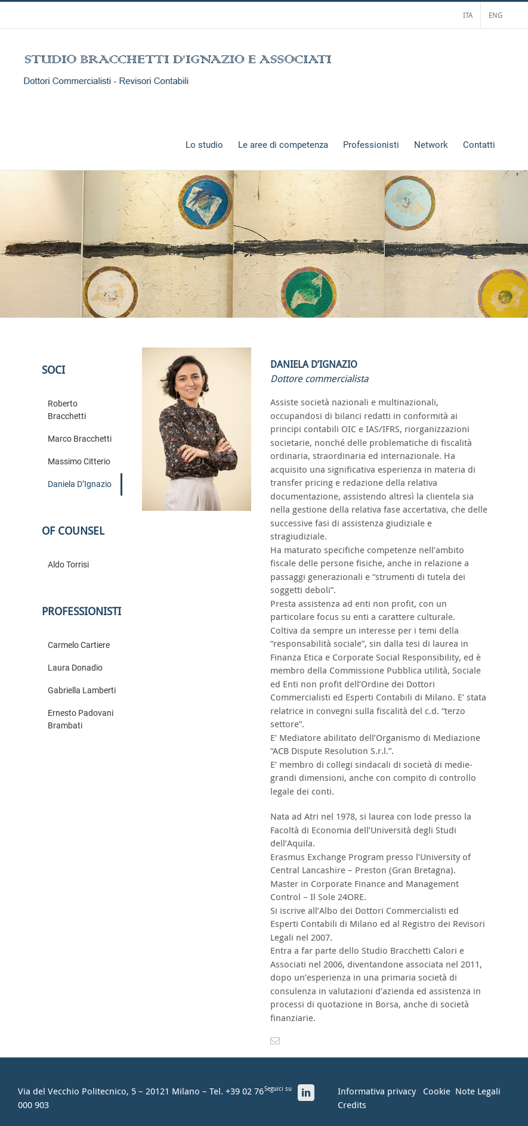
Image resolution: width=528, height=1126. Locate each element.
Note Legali (478, 1091)
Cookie (436, 1091)
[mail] (275, 1041)
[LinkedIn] (306, 1092)
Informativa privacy (377, 1091)
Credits (352, 1105)
